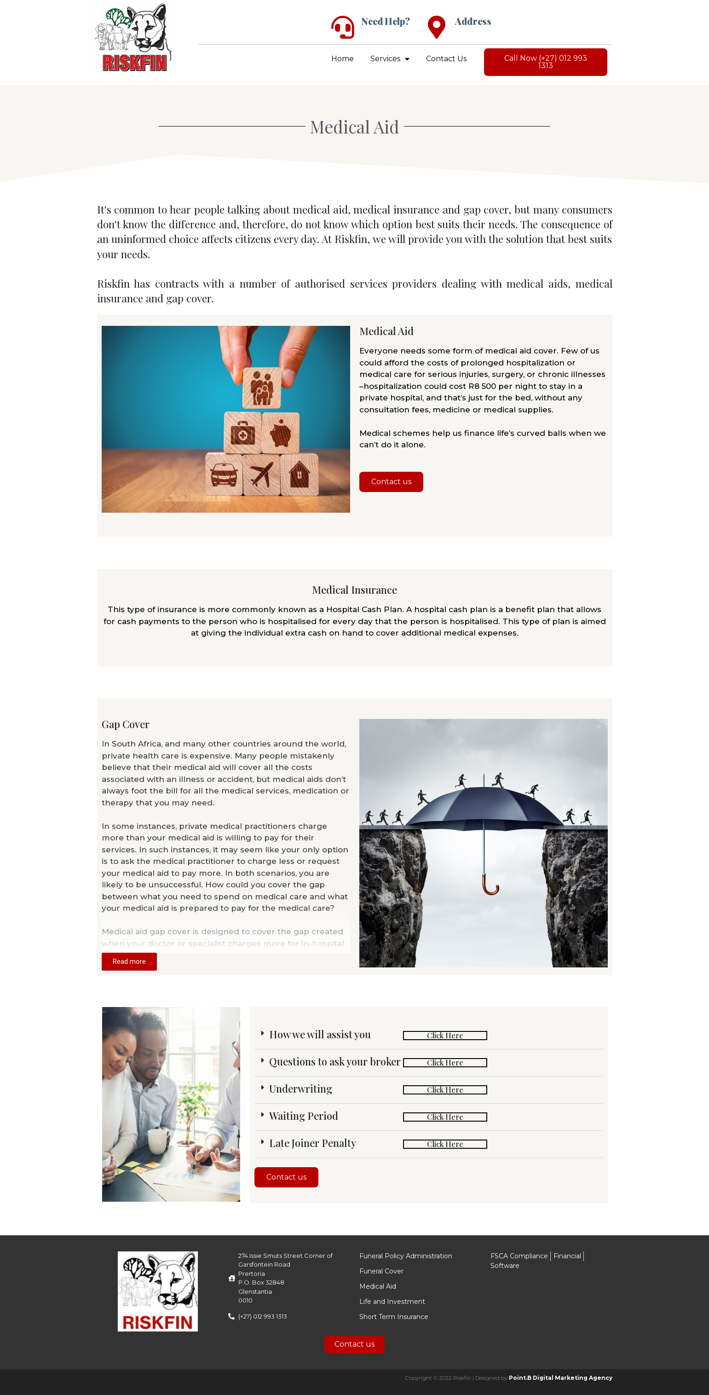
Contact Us (446, 58)
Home (342, 58)
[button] (428, 1035)
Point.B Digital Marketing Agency (560, 1377)
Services (389, 59)
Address (473, 21)
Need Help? (385, 21)
